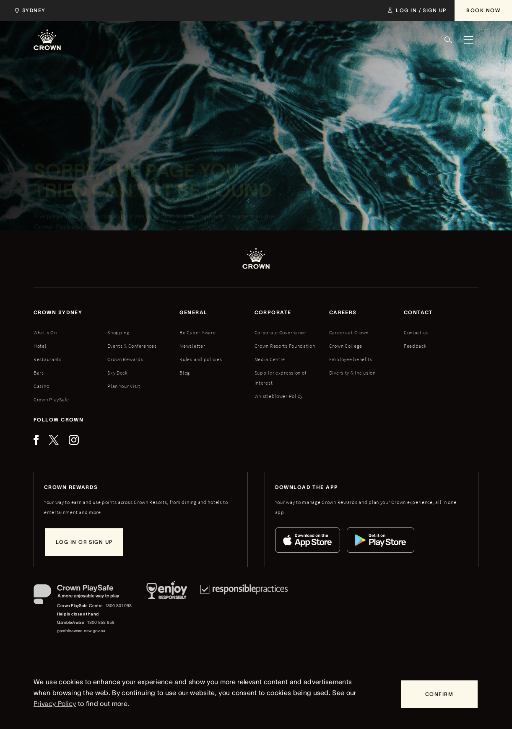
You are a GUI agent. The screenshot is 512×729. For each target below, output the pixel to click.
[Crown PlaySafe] (83, 596)
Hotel (40, 346)
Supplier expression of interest (281, 378)
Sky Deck (117, 373)
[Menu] (468, 40)
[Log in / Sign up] (417, 10)
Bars (39, 373)
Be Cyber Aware (197, 332)
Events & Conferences (131, 346)
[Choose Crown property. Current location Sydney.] (29, 10)
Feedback (415, 346)
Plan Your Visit (123, 386)
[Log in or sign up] (84, 542)
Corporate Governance (280, 332)
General (193, 312)
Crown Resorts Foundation (285, 346)
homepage (98, 228)
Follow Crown (58, 419)
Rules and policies (200, 359)
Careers (343, 312)
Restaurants (48, 359)
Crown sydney (58, 312)
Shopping (118, 332)
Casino (41, 386)
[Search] (448, 40)
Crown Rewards (125, 359)
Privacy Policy (55, 703)
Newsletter (192, 346)
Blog (184, 373)
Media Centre (270, 359)
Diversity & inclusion (352, 373)
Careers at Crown (349, 332)
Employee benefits (350, 359)
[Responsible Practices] (244, 609)
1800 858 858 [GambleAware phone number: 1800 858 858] (100, 622)
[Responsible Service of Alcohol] (166, 609)
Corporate (273, 312)
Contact (418, 312)
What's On (45, 332)
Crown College (345, 346)
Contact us (416, 332)
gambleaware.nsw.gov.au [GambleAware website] (81, 630)
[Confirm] (439, 694)
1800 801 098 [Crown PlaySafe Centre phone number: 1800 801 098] (119, 605)
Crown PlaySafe (51, 399)
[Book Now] (483, 10)
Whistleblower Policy (279, 396)
